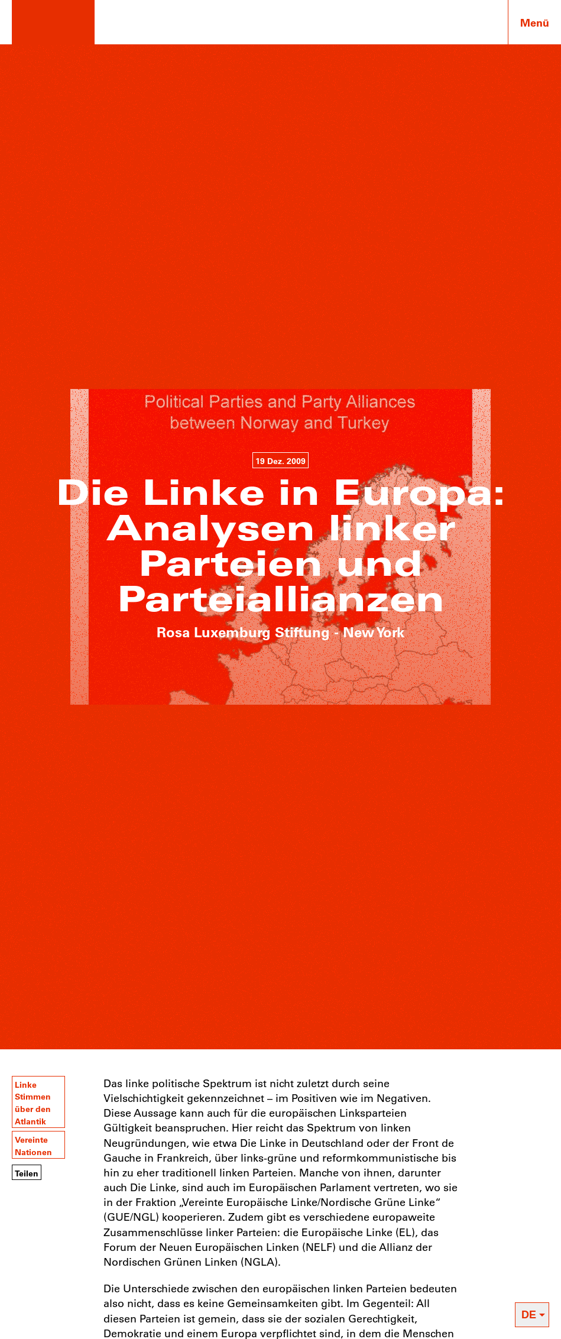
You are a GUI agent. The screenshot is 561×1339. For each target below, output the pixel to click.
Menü (534, 22)
